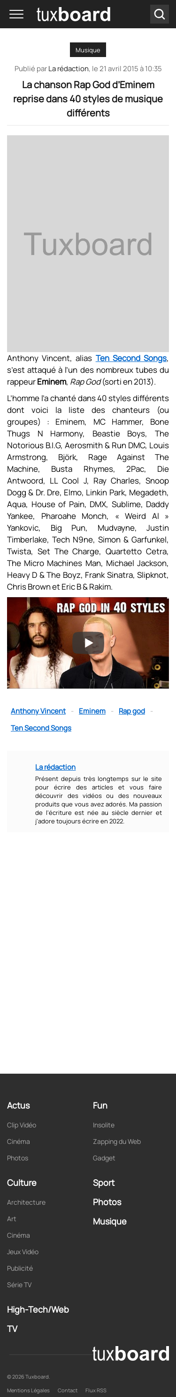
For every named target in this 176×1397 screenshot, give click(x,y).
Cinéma (18, 1141)
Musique (88, 50)
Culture (22, 1182)
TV (12, 1328)
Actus (18, 1105)
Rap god (132, 711)
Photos (17, 1157)
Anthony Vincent (38, 711)
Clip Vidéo (21, 1124)
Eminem (92, 711)
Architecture (26, 1202)
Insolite (104, 1124)
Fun (100, 1105)
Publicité (20, 1268)
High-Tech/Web (38, 1309)
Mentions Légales (28, 1390)
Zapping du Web (117, 1141)
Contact (67, 1390)
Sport (104, 1182)
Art (11, 1218)
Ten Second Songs (131, 358)
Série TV (19, 1284)
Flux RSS (96, 1390)
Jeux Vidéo (22, 1251)
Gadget (104, 1157)
